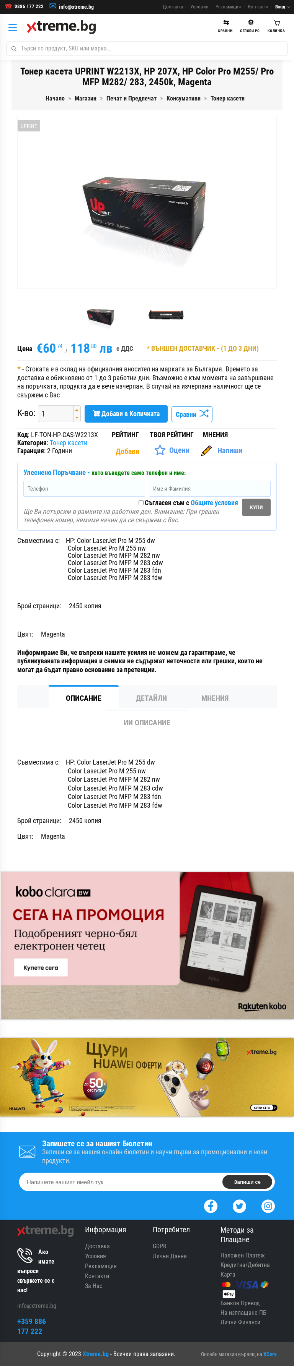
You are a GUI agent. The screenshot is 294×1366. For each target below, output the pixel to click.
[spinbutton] (52, 413)
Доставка (173, 7)
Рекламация (228, 7)
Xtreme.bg (96, 1354)
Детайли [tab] (151, 698)
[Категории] (14, 27)
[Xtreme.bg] (61, 27)
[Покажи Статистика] (128, 451)
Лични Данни (170, 1256)
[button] (76, 410)
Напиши (229, 450)
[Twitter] (239, 1205)
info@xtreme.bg (76, 7)
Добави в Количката (126, 414)
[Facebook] (210, 1205)
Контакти (258, 7)
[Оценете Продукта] (172, 450)
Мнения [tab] (215, 698)
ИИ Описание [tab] (147, 722)
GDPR (160, 1246)
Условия (199, 7)
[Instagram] (268, 1205)
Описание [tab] (83, 698)
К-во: (26, 413)
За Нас (93, 1286)
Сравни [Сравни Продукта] (192, 414)
